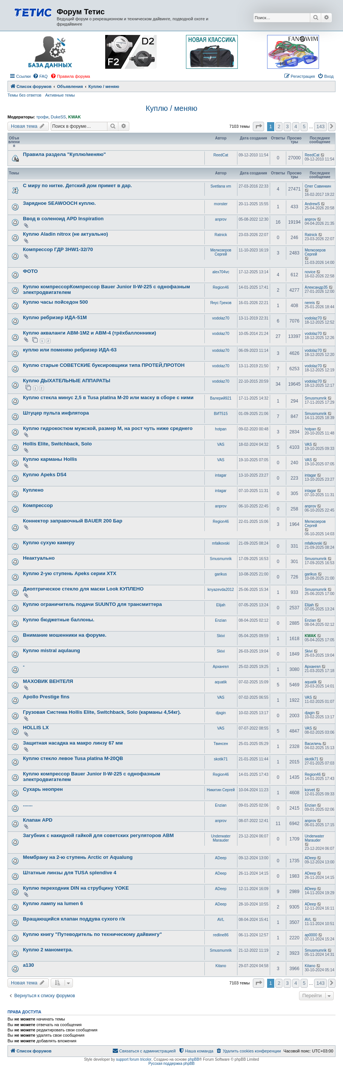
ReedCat (220, 155)
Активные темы (60, 95)
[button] (258, 126)
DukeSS (58, 117)
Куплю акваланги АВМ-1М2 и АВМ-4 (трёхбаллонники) (89, 333)
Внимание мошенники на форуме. (64, 635)
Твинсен (221, 744)
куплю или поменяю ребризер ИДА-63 (69, 350)
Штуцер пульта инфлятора (56, 413)
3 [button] (287, 126)
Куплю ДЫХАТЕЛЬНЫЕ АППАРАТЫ (66, 380)
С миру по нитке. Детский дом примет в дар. (77, 185)
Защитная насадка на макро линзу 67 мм (73, 743)
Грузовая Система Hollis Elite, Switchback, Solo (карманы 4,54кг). (102, 712)
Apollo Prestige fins (46, 697)
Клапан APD (38, 820)
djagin (221, 713)
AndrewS (312, 204)
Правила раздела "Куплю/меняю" (64, 154)
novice (310, 272)
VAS (220, 444)
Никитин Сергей (221, 790)
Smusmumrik (315, 398)
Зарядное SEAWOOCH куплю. (59, 203)
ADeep (221, 858)
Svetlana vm (220, 186)
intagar (221, 475)
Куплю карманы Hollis (50, 459)
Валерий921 (220, 398)
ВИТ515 (221, 414)
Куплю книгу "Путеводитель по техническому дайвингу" (92, 934)
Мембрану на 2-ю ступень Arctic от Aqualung (78, 857)
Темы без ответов (24, 95)
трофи (42, 117)
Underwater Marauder (221, 838)
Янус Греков (220, 303)
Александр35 (316, 287)
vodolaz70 (221, 318)
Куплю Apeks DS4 (44, 474)
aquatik (221, 682)
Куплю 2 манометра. (48, 949)
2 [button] (279, 126)
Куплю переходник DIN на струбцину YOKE (76, 888)
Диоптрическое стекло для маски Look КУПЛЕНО (83, 589)
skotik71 (221, 759)
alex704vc (220, 272)
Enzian (221, 620)
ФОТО (30, 271)
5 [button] (304, 126)
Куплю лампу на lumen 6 (53, 903)
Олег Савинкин (318, 186)
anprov (221, 219)
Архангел (221, 667)
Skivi (221, 636)
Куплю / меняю (172, 108)
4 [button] (296, 126)
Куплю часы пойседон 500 (55, 302)
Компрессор (38, 505)
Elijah (220, 605)
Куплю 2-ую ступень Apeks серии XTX (69, 573)
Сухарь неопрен (43, 789)
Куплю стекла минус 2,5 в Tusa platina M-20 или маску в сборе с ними (108, 397)
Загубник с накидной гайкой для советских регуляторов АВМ (98, 835)
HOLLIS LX (36, 727)
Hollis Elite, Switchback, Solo (57, 444)
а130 (28, 965)
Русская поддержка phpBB (171, 1063)
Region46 (221, 287)
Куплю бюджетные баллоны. (58, 619)
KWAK (74, 117)
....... (28, 804)
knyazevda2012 (221, 589)
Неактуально (39, 558)
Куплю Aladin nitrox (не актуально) (65, 234)
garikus (221, 574)
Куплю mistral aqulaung (51, 650)
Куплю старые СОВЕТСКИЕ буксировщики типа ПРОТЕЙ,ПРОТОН (103, 365)
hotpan (221, 429)
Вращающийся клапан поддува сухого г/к (74, 919)
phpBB (193, 1059)
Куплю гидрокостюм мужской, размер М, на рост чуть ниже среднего (108, 428)
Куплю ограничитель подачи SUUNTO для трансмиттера (92, 604)
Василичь (313, 744)
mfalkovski (221, 543)
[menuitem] (40, 76)
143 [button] (320, 126)
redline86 (220, 935)
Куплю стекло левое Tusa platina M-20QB (73, 758)
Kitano (220, 966)
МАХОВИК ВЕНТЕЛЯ (48, 681)
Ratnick (221, 235)
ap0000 (311, 935)
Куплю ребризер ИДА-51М (55, 317)
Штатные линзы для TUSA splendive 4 (69, 872)
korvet (310, 790)
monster (221, 204)
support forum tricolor (133, 1059)
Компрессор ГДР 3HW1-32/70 (58, 249)
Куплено (33, 490)
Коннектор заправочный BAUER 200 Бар (72, 521)
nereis (310, 303)
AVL (221, 920)
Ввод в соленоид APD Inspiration (63, 218)
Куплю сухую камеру (48, 542)
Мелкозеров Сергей (220, 252)
